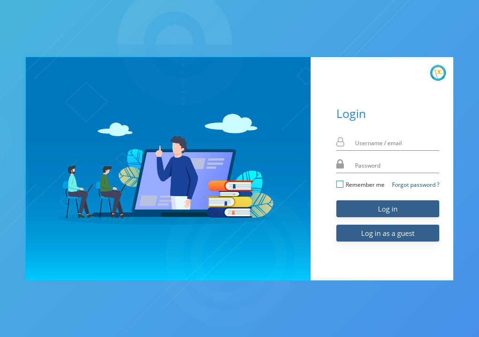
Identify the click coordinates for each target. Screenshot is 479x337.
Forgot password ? (415, 185)
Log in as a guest (387, 233)
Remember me (360, 185)
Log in (388, 208)
